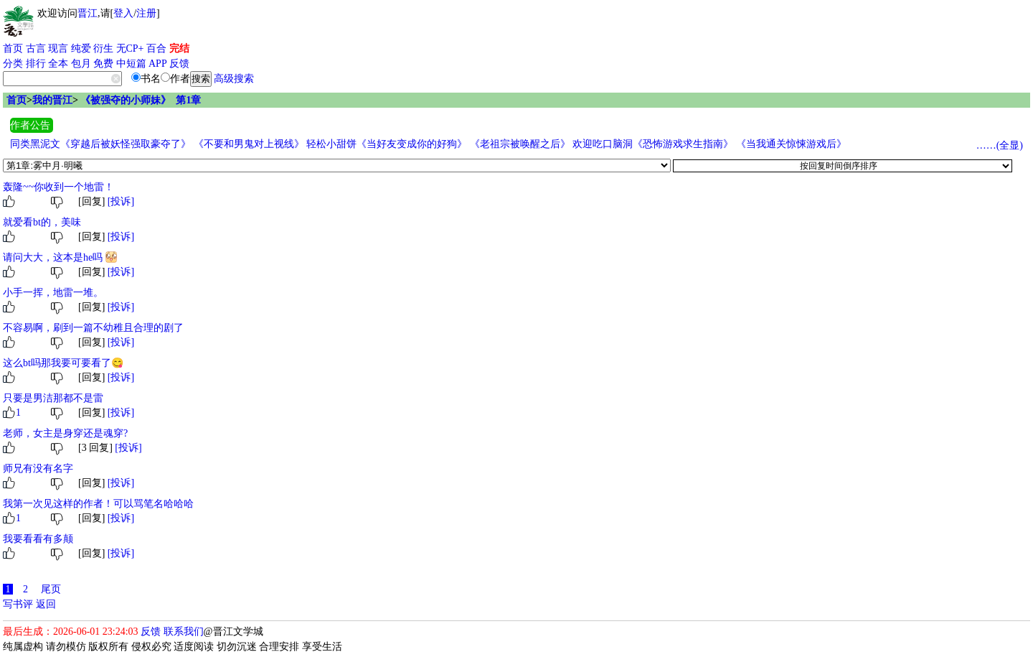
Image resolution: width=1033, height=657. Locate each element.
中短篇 (131, 63)
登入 (123, 13)
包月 (81, 63)
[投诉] (121, 201)
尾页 (51, 589)
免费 (103, 63)
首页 (13, 48)
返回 (46, 604)
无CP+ (130, 48)
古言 (36, 48)
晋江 (87, 13)
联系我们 (184, 631)
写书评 (18, 604)
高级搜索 (234, 78)
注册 (146, 13)
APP (157, 63)
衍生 (103, 48)
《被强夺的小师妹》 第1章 (140, 100)
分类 (13, 63)
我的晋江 (52, 100)
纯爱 (81, 48)
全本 (58, 63)
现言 (58, 48)
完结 (179, 48)
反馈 (179, 63)
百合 (156, 48)
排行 (36, 63)
